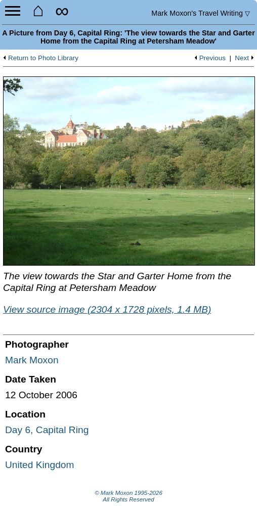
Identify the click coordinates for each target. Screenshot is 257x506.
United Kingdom (39, 464)
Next (242, 58)
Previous (212, 58)
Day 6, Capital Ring (47, 430)
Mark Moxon (32, 360)
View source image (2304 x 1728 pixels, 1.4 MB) (107, 309)
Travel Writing (200, 13)
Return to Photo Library (43, 58)
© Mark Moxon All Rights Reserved (128, 496)
